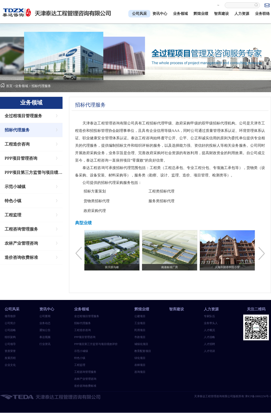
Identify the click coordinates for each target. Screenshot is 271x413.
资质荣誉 (10, 351)
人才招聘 (209, 344)
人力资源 (241, 14)
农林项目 (139, 365)
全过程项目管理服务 (23, 116)
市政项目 (139, 337)
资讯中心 (159, 14)
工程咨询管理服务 (21, 229)
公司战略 (10, 330)
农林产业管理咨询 (21, 243)
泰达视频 (44, 337)
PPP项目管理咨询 (21, 158)
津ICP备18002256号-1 (258, 396)
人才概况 (209, 330)
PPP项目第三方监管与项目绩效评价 (34, 172)
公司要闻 (44, 316)
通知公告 (44, 330)
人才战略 (209, 337)
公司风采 (139, 14)
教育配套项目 (142, 351)
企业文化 (10, 365)
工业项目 (139, 323)
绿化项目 (139, 358)
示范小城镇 (15, 186)
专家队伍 (209, 316)
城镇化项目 (141, 344)
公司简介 (10, 323)
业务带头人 (211, 323)
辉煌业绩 (200, 14)
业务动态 (44, 323)
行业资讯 (44, 344)
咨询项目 (139, 372)
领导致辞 (10, 316)
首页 (9, 86)
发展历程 (10, 358)
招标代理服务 (41, 86)
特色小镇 (13, 200)
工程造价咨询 (17, 144)
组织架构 (10, 337)
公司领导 (10, 344)
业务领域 (180, 14)
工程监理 (13, 215)
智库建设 (221, 14)
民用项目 (139, 330)
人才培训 (209, 351)
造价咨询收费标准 (21, 257)
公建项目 (139, 316)
